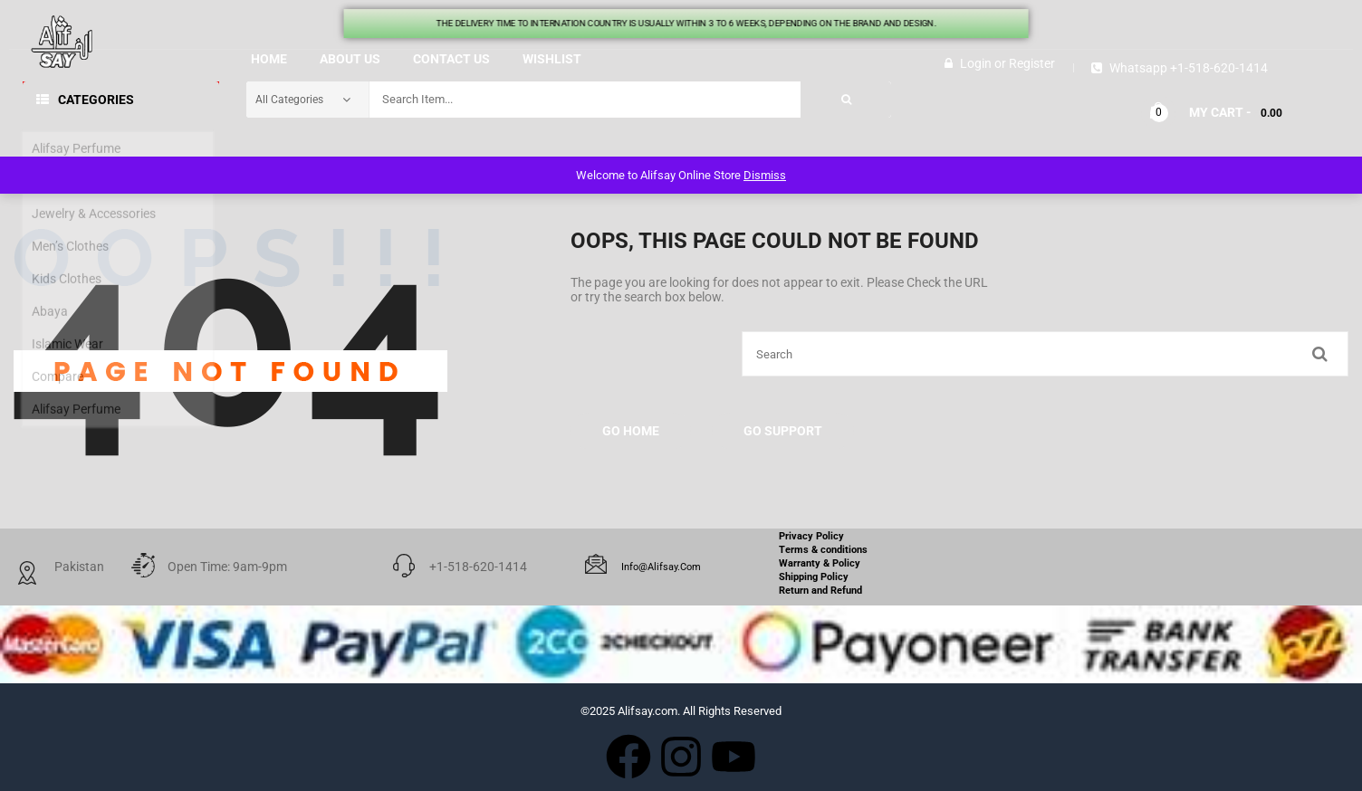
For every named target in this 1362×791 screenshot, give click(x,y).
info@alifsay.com (661, 567)
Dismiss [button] (764, 175)
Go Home (630, 431)
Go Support (782, 431)
